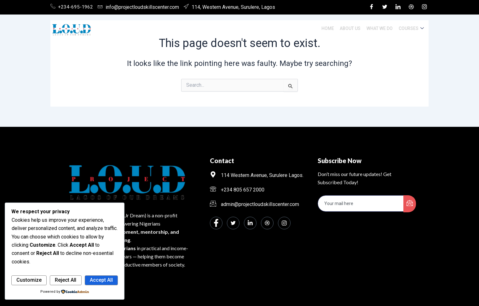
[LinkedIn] (398, 7)
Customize (29, 280)
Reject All (65, 280)
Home (330, 28)
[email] (361, 203)
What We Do (381, 28)
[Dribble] (411, 7)
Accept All (101, 280)
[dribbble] (267, 223)
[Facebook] (371, 7)
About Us (352, 28)
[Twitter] (385, 7)
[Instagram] (424, 7)
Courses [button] (411, 29)
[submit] (409, 203)
